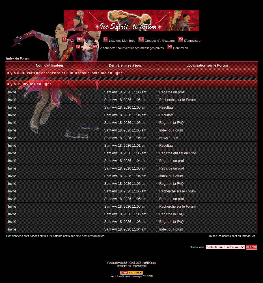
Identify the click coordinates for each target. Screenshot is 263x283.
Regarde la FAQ (171, 123)
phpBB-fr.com (139, 265)
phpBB (123, 262)
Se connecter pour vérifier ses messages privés (128, 48)
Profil (82, 48)
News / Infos (168, 138)
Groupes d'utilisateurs (156, 40)
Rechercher (88, 40)
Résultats (166, 107)
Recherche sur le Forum (177, 100)
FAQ (68, 40)
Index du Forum (18, 58)
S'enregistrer (190, 40)
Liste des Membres (119, 40)
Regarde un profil (172, 92)
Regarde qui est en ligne (177, 153)
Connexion (177, 48)
